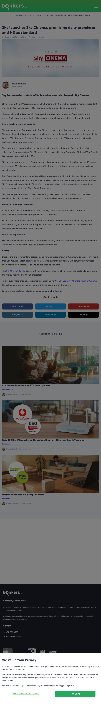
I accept (75, 694)
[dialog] (50, 352)
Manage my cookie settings (26, 694)
